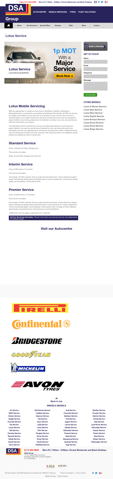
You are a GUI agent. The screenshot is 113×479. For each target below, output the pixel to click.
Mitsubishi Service (70, 430)
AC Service (14, 410)
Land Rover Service (99, 424)
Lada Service (42, 424)
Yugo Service (70, 445)
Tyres (73, 12)
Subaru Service (99, 439)
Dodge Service (14, 419)
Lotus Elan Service (93, 110)
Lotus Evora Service (94, 123)
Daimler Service (99, 416)
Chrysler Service (98, 413)
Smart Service (42, 439)
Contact (97, 25)
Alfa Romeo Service (42, 410)
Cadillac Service (42, 413)
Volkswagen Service (99, 442)
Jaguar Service (71, 422)
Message (87, 80)
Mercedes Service (99, 427)
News (84, 25)
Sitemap (53, 473)
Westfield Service (42, 445)
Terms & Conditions (67, 473)
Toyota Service (42, 442)
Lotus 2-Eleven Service (95, 106)
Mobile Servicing (58, 12)
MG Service (14, 430)
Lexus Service (14, 427)
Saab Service (70, 436)
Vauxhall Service (70, 442)
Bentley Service (99, 410)
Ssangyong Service (70, 439)
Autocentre (39, 12)
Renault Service (14, 436)
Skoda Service (14, 439)
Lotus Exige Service (93, 129)
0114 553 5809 (31, 450)
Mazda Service (71, 427)
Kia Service (14, 424)
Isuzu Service (42, 422)
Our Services (32, 25)
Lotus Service (42, 427)
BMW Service (14, 413)
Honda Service (99, 419)
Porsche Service (70, 433)
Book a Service (95, 47)
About (19, 25)
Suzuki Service (14, 442)
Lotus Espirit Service (94, 116)
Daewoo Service (42, 416)
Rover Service (42, 436)
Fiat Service (42, 419)
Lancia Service (71, 424)
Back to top (56, 400)
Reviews (58, 25)
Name (86, 58)
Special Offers (45, 25)
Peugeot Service (42, 433)
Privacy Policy (81, 473)
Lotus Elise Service (93, 113)
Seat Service (99, 436)
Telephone (88, 73)
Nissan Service (99, 430)
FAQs (71, 25)
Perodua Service (14, 433)
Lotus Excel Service (93, 126)
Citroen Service (14, 416)
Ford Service (71, 419)
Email (86, 65)
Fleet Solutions (87, 12)
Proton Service (99, 433)
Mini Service (42, 430)
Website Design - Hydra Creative (56, 476)
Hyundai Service (14, 422)
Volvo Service (14, 445)
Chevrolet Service (71, 413)
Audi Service (71, 410)
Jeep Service (99, 422)
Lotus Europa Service (94, 119)
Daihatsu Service (70, 416)
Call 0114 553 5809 (27, 2)
